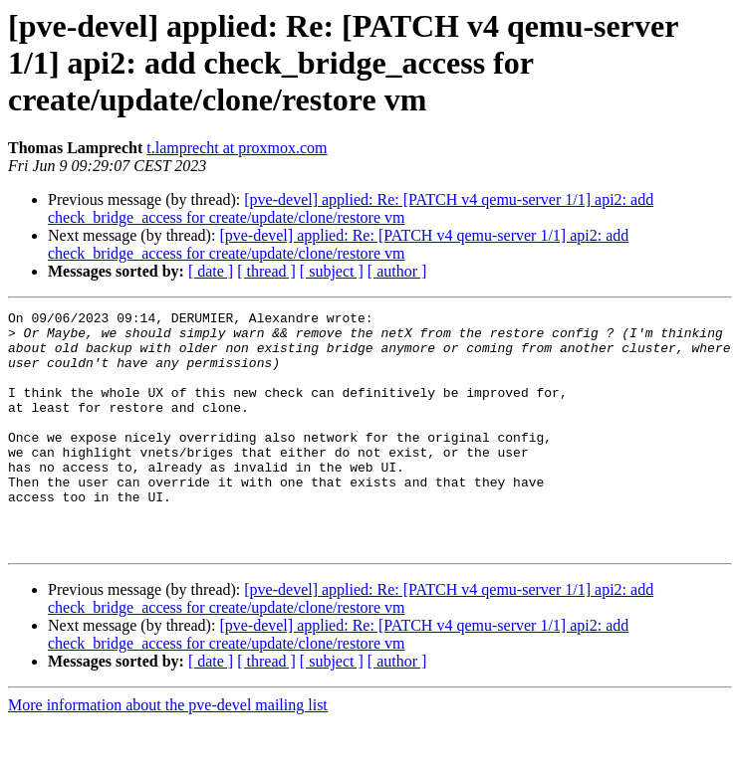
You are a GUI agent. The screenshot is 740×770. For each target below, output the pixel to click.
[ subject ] (332, 271)
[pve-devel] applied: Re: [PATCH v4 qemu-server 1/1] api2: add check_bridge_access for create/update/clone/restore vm (350, 208)
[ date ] (210, 271)
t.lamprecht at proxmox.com (236, 147)
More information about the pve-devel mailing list (168, 752)
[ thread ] (266, 271)
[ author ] (397, 271)
